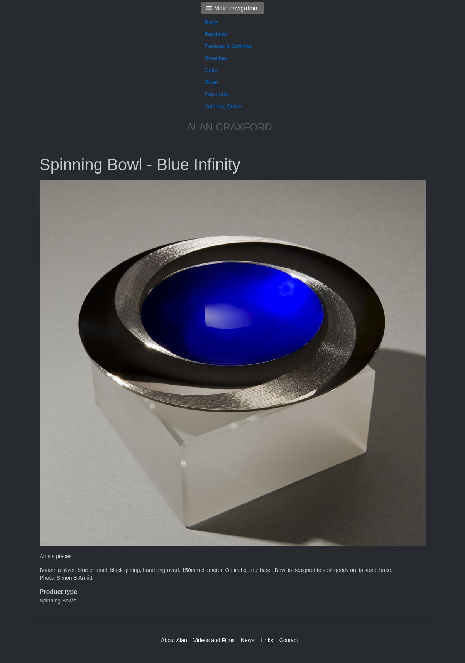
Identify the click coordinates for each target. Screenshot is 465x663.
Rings (211, 22)
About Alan (174, 640)
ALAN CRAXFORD (229, 127)
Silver (211, 82)
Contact (288, 640)
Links (266, 640)
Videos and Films (214, 640)
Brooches (216, 58)
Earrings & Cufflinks (228, 46)
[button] (232, 8)
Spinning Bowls (223, 106)
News (247, 640)
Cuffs (211, 70)
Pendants (216, 34)
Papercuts (217, 94)
